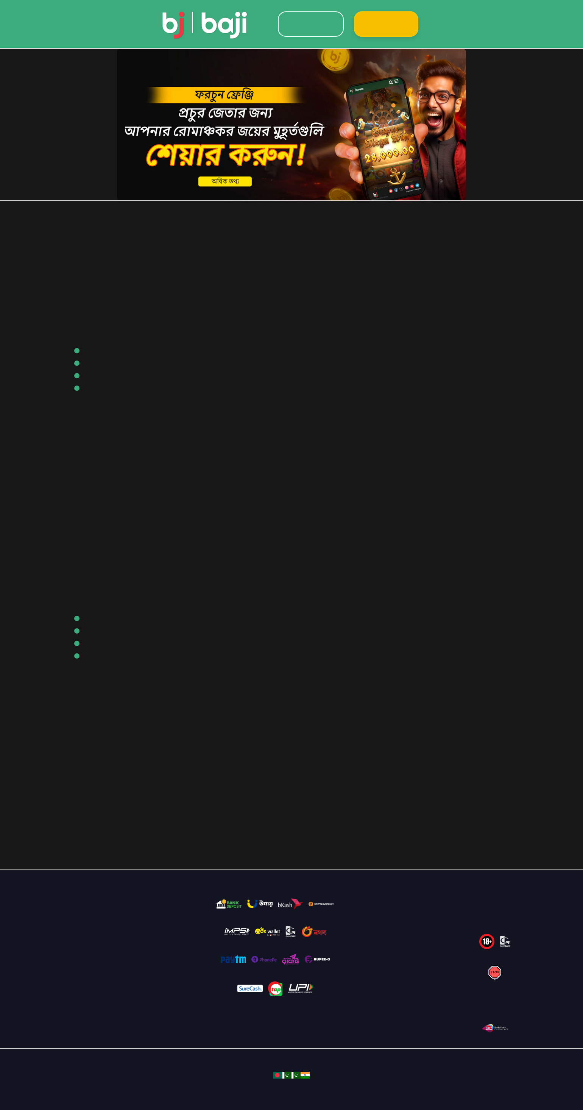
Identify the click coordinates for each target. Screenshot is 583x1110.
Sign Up (386, 24)
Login (311, 24)
